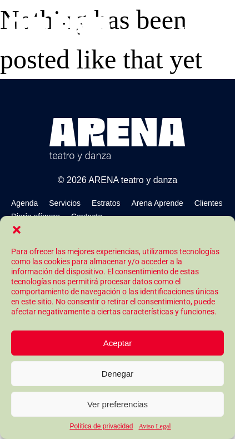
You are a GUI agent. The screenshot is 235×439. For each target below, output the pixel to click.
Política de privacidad (101, 426)
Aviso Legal (154, 426)
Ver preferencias (117, 404)
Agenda (24, 203)
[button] (16, 229)
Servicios (65, 203)
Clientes (208, 203)
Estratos (106, 203)
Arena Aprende (157, 203)
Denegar (118, 373)
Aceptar (117, 343)
